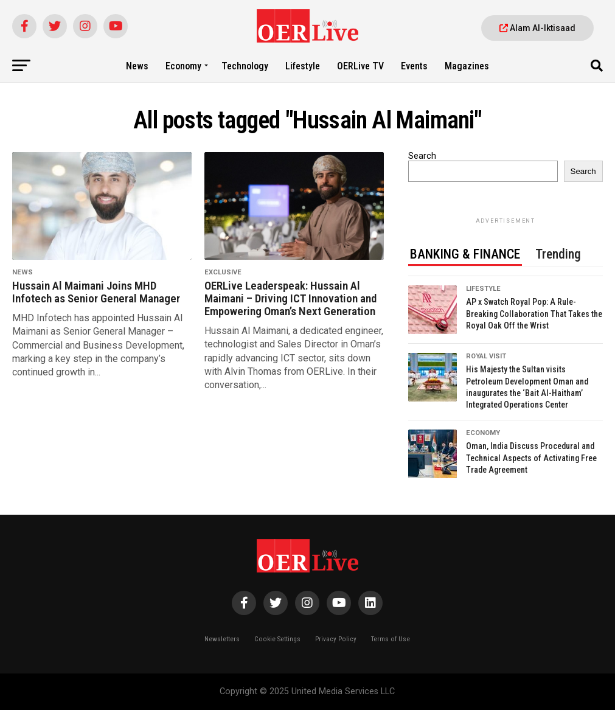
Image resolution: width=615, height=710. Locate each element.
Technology (244, 66)
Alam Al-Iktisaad (537, 28)
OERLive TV (360, 66)
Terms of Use (390, 639)
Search (422, 156)
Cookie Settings (277, 639)
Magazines (467, 66)
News (137, 66)
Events (414, 66)
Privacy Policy (335, 639)
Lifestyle (302, 66)
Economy (183, 66)
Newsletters (222, 639)
